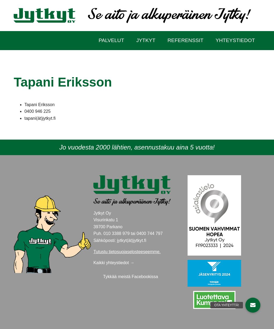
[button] (252, 305)
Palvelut (111, 40)
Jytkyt (145, 40)
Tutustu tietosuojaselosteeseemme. (127, 251)
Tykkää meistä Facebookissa (130, 276)
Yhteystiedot (235, 40)
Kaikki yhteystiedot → (113, 262)
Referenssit (185, 40)
